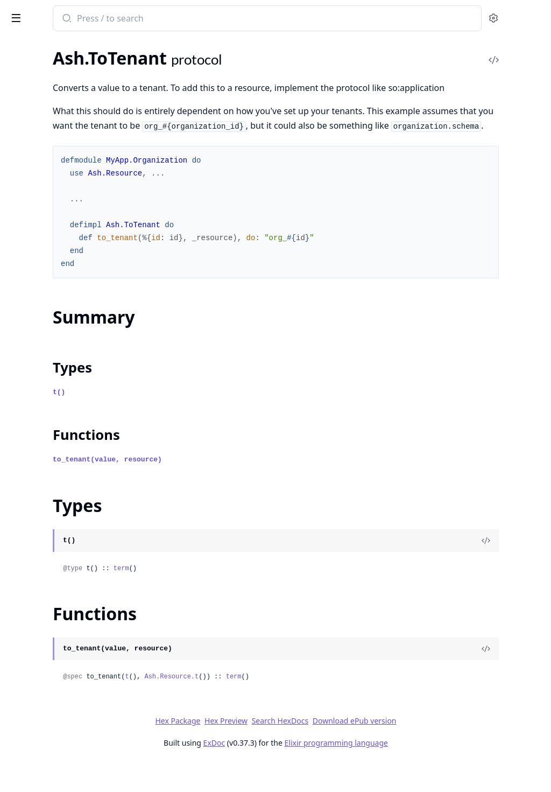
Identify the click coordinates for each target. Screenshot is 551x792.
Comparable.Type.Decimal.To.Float (71, 641)
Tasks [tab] (122, 48)
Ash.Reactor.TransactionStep (61, 213)
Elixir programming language (416, 772)
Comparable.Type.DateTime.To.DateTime (76, 597)
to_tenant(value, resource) (248, 489)
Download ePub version (435, 750)
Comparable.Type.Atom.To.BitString (73, 525)
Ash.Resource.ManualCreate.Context (76, 286)
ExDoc (295, 772)
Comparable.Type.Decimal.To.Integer (75, 655)
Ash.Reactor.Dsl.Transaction (59, 97)
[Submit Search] (207, 19)
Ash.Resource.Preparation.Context (72, 373)
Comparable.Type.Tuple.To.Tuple (66, 757)
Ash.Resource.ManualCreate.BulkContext (76, 272)
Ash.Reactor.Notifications (55, 155)
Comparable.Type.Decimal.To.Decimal (76, 626)
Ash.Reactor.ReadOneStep (56, 170)
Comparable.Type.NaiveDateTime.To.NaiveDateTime (76, 728)
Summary (36, 407)
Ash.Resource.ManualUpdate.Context (76, 359)
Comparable (30, 466)
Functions (37, 432)
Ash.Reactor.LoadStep (48, 126)
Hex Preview (306, 750)
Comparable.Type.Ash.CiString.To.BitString (76, 510)
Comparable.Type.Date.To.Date (65, 583)
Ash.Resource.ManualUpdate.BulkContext (76, 344)
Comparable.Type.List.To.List (60, 699)
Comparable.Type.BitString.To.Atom (73, 554)
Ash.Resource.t (312, 706)
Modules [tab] (69, 48)
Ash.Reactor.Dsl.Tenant (50, 83)
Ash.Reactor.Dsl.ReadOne (55, 68)
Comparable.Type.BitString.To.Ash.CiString (76, 539)
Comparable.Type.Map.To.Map (63, 714)
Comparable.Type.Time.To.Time (64, 743)
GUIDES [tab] (22, 48)
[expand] (150, 70)
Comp (19, 452)
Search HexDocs (360, 750)
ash (47, 14)
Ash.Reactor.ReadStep (48, 184)
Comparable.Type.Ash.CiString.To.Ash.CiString (76, 495)
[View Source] (505, 569)
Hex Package (258, 750)
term (262, 597)
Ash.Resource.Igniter (46, 257)
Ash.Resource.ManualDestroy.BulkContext (76, 301)
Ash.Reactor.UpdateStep (53, 228)
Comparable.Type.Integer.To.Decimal (75, 684)
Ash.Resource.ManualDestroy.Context (76, 315)
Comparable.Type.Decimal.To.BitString (76, 612)
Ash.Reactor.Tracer (42, 199)
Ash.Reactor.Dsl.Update (52, 112)
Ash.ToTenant (32, 388)
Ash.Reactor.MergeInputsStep (63, 141)
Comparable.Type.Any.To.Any (61, 481)
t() (200, 421)
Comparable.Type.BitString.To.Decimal (76, 568)
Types (29, 420)
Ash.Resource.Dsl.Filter (51, 242)
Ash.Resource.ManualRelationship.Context (76, 330)
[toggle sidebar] (147, 17)
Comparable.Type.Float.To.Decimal (71, 670)
